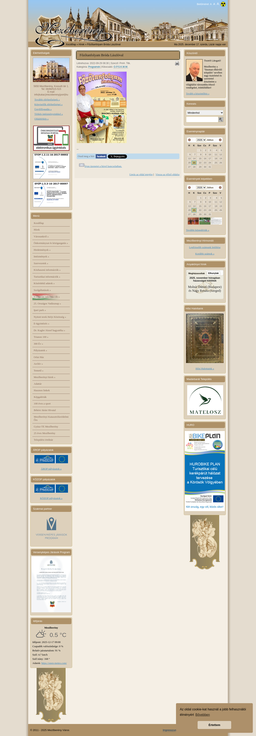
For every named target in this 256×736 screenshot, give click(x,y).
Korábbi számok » (204, 253)
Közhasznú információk (47, 269)
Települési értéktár (43, 439)
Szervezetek (41, 263)
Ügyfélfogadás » (43, 109)
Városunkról (41, 236)
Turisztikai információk (47, 276)
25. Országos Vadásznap (47, 303)
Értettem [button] (214, 725)
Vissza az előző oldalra (167, 174)
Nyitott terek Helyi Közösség (50, 316)
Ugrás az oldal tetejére (141, 174)
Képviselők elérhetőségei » (48, 104)
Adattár (38, 383)
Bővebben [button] (202, 714)
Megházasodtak (196, 273)
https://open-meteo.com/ (54, 663)
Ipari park (40, 310)
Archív (38, 363)
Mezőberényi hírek (44, 377)
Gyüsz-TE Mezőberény (46, 426)
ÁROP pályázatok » (51, 468)
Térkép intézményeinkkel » (48, 113)
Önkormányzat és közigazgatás (51, 243)
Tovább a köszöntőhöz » (197, 93)
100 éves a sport (42, 403)
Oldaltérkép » (41, 118)
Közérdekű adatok (44, 283)
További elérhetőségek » (47, 99)
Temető (39, 370)
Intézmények (41, 256)
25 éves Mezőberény (44, 433)
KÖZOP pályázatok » (51, 498)
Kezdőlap (71, 44)
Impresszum (170, 730)
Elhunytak (213, 273)
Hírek (37, 229)
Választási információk (47, 296)
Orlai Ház (39, 357)
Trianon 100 (41, 336)
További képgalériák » (197, 230)
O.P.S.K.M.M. (121, 66)
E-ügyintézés (41, 323)
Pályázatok (40, 350)
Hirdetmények (42, 249)
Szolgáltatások (42, 290)
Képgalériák (40, 396)
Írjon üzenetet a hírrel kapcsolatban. (103, 166)
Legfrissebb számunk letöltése (204, 247)
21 (194, 162)
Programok (94, 66)
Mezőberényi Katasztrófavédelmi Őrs (51, 418)
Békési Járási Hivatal (45, 410)
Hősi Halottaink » (205, 368)
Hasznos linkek (42, 390)
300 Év (38, 343)
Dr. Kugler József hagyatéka (49, 330)
